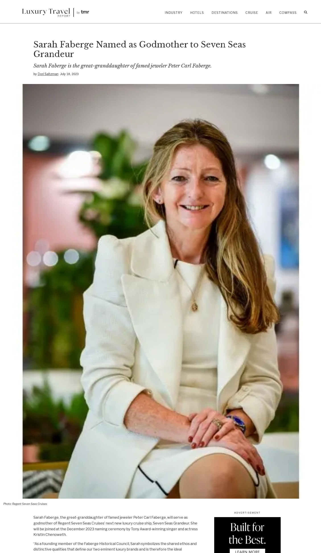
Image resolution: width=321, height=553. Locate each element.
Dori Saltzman (48, 74)
